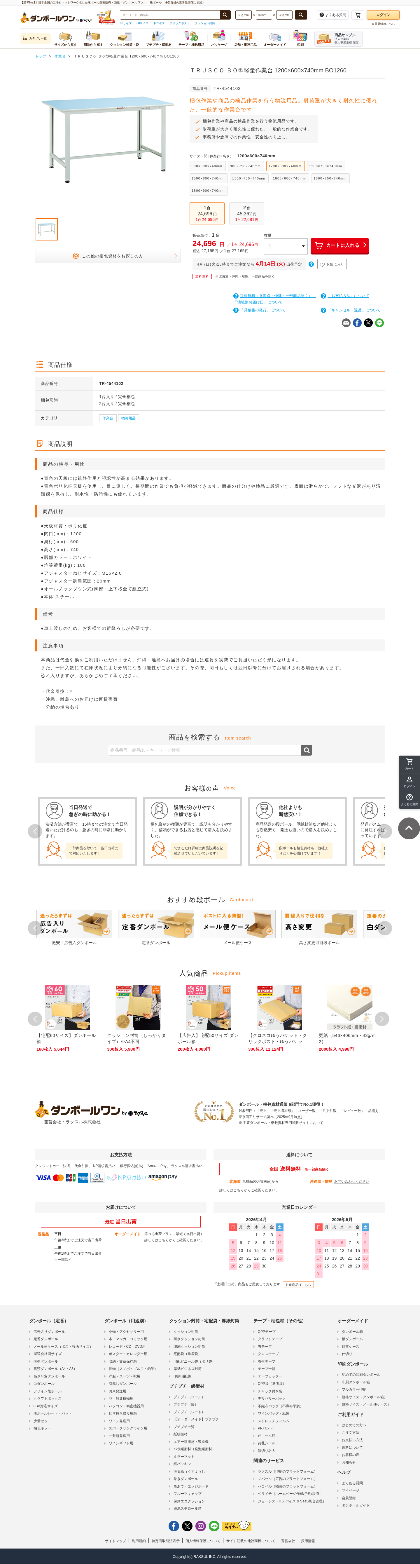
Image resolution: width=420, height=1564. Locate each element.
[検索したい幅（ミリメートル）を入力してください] (264, 15)
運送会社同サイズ (48, 1354)
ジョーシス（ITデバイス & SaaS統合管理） (292, 1501)
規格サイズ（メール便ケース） (366, 1404)
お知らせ (349, 1462)
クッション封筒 (205, 23)
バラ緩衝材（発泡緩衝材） (195, 1449)
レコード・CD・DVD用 (127, 1347)
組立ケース (350, 1347)
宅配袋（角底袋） (188, 1354)
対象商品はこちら (298, 1284)
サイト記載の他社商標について (250, 1541)
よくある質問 (352, 1483)
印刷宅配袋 (182, 1376)
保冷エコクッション (189, 1501)
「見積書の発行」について (259, 310)
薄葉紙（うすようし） (191, 1471)
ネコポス (159, 23)
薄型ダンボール (46, 1361)
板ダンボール (352, 1339)
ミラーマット (184, 1457)
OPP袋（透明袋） (272, 1384)
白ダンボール (44, 1384)
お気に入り (332, 264)
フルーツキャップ (188, 1494)
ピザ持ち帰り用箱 (123, 1413)
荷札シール (266, 1443)
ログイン (383, 15)
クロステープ (268, 1354)
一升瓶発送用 (119, 1436)
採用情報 (308, 1541)
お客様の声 (350, 1455)
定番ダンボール (46, 1339)
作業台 (107, 418)
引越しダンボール (123, 1384)
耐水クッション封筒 (189, 1339)
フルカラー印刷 (354, 1389)
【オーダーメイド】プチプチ (196, 1419)
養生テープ (266, 1361)
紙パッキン (182, 1464)
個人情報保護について (203, 1541)
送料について (352, 1448)
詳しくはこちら (231, 1190)
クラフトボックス (48, 1398)
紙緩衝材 (181, 1434)
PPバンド (265, 1428)
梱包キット (42, 1428)
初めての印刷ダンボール (361, 1375)
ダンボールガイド (356, 1505)
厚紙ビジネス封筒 (188, 1369)
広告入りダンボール (49, 1332)
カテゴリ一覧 (35, 38)
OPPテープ (267, 1332)
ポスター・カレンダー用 (128, 1354)
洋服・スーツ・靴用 (124, 1376)
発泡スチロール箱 (188, 1509)
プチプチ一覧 (184, 1427)
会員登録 (349, 1498)
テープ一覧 (266, 1369)
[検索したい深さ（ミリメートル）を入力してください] (284, 15)
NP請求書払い (104, 1166)
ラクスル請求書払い (186, 1166)
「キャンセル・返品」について (351, 310)
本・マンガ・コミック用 (128, 1339)
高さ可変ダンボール (49, 1376)
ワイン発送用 (119, 1421)
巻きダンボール (186, 1479)
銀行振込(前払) (131, 1166)
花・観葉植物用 (121, 1398)
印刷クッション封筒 (189, 1347)
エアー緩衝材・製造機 (191, 1442)
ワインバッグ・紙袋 (273, 1413)
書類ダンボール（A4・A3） (55, 1369)
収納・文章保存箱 (123, 1361)
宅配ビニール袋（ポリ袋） (195, 1361)
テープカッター (270, 1376)
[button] (409, 800)
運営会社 (288, 1541)
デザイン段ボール (48, 1391)
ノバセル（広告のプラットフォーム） (287, 1479)
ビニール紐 (266, 1436)
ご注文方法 (350, 1433)
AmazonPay (157, 1166)
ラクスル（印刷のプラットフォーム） (287, 1471)
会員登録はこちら (383, 23)
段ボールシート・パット (53, 1413)
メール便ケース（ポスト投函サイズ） (63, 1347)
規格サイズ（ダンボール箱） (364, 1397)
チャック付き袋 (270, 1391)
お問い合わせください (351, 1181)
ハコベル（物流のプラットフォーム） (287, 1486)
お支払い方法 (352, 1440)
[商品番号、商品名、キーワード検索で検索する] (225, 15)
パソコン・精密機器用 (126, 1406)
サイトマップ (115, 1541)
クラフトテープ (270, 1339)
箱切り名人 (266, 1451)
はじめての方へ (354, 1425)
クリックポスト (179, 23)
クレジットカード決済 (52, 1166)
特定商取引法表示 (166, 1541)
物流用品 (128, 418)
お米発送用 (117, 1391)
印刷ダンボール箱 (356, 1382)
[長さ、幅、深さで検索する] (301, 15)
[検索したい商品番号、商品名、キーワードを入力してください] (170, 15)
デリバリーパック (272, 1398)
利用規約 (139, 1541)
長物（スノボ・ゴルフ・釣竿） (133, 1369)
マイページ (350, 1490)
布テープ (265, 1347)
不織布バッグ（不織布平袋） (280, 1406)
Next (385, 831)
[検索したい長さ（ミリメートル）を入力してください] (243, 15)
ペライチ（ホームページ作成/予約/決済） (290, 1494)
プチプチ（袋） (186, 1404)
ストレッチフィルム (273, 1421)
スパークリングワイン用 (128, 1428)
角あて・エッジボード (191, 1486)
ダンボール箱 (352, 1332)
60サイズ (126, 23)
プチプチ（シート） (189, 1412)
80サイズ (142, 23)
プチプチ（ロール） (189, 1397)
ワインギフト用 (121, 1443)
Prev (35, 831)
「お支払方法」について (345, 296)
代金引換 (81, 1166)
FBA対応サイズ (46, 1406)
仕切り (347, 1354)
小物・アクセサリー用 (126, 1332)
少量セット (42, 1421)
